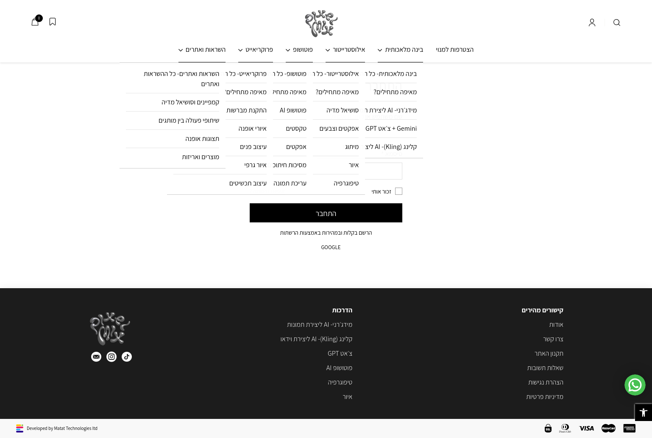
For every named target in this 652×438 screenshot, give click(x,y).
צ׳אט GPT (340, 353)
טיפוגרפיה (340, 382)
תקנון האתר (549, 353)
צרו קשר (553, 338)
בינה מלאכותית (404, 49)
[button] (643, 412)
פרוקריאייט (259, 49)
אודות (556, 324)
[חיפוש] (616, 22)
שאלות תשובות (545, 367)
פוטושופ (303, 49)
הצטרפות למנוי (455, 49)
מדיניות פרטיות (544, 396)
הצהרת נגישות (545, 382)
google (325, 247)
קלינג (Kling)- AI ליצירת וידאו (316, 338)
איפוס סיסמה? (267, 191)
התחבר (326, 213)
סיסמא (391, 153)
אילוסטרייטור (349, 49)
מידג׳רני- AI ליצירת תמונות (319, 324)
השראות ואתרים (206, 49)
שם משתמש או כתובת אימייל (364, 116)
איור (347, 396)
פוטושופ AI (339, 367)
